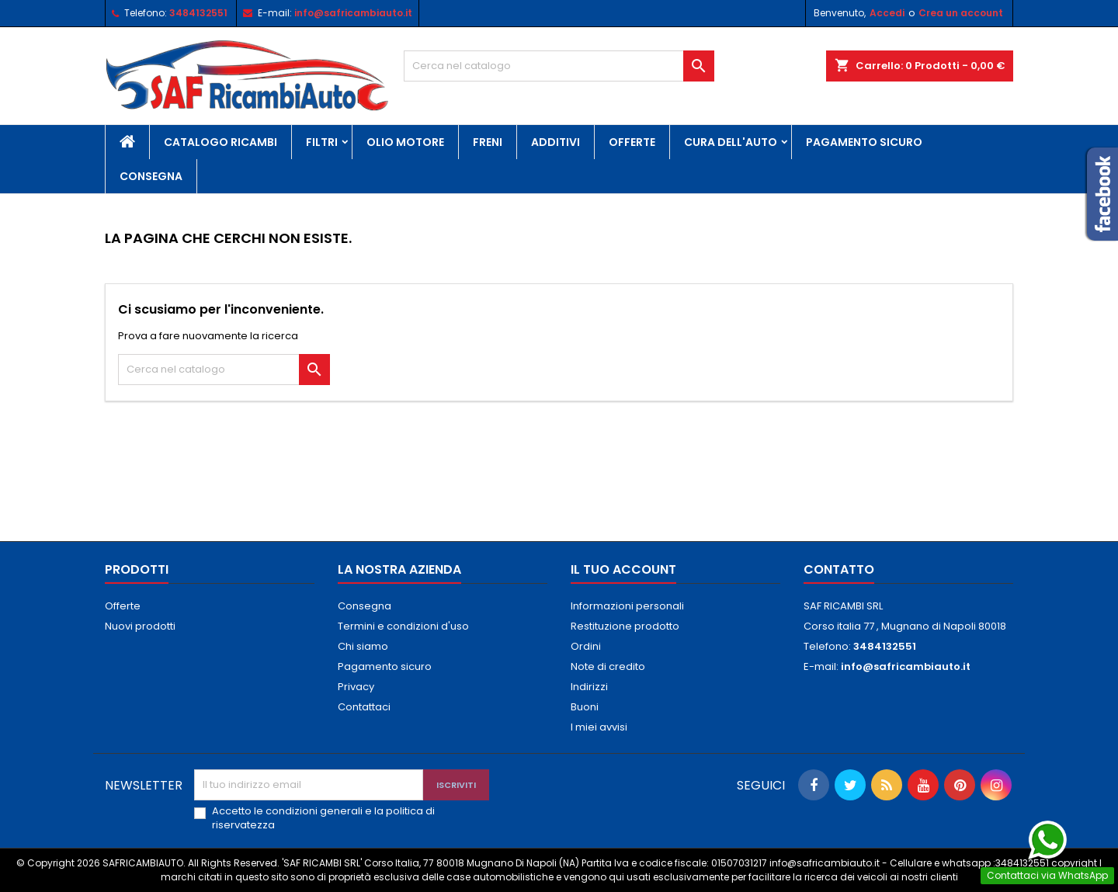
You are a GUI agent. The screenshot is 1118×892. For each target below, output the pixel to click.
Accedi (887, 12)
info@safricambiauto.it (353, 12)
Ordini (586, 646)
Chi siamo (363, 646)
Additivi (555, 142)
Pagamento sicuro (864, 142)
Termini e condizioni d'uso (403, 626)
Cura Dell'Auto (730, 142)
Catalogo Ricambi (220, 142)
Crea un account (960, 12)
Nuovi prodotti (140, 626)
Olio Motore (405, 142)
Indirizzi (589, 686)
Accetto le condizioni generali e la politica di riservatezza (323, 818)
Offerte (632, 142)
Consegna (151, 176)
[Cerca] (559, 66)
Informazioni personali (627, 606)
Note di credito (608, 666)
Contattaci (364, 706)
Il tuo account (623, 569)
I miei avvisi (599, 727)
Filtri (322, 142)
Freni (487, 142)
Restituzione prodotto (625, 626)
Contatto (839, 569)
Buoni (585, 706)
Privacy (356, 686)
